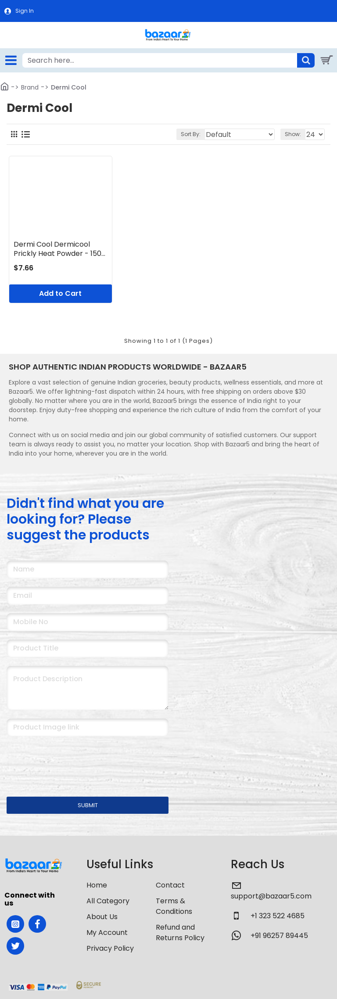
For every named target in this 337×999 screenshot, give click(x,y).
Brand (30, 87)
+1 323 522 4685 (278, 916)
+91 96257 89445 (279, 936)
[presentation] (68, 760)
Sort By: (191, 134)
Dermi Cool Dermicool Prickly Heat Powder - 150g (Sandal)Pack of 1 (60, 249)
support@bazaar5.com (271, 896)
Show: (293, 134)
